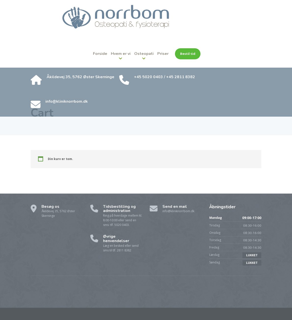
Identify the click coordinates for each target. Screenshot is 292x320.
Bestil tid (187, 53)
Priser (163, 53)
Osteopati (144, 53)
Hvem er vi (121, 53)
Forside (100, 53)
